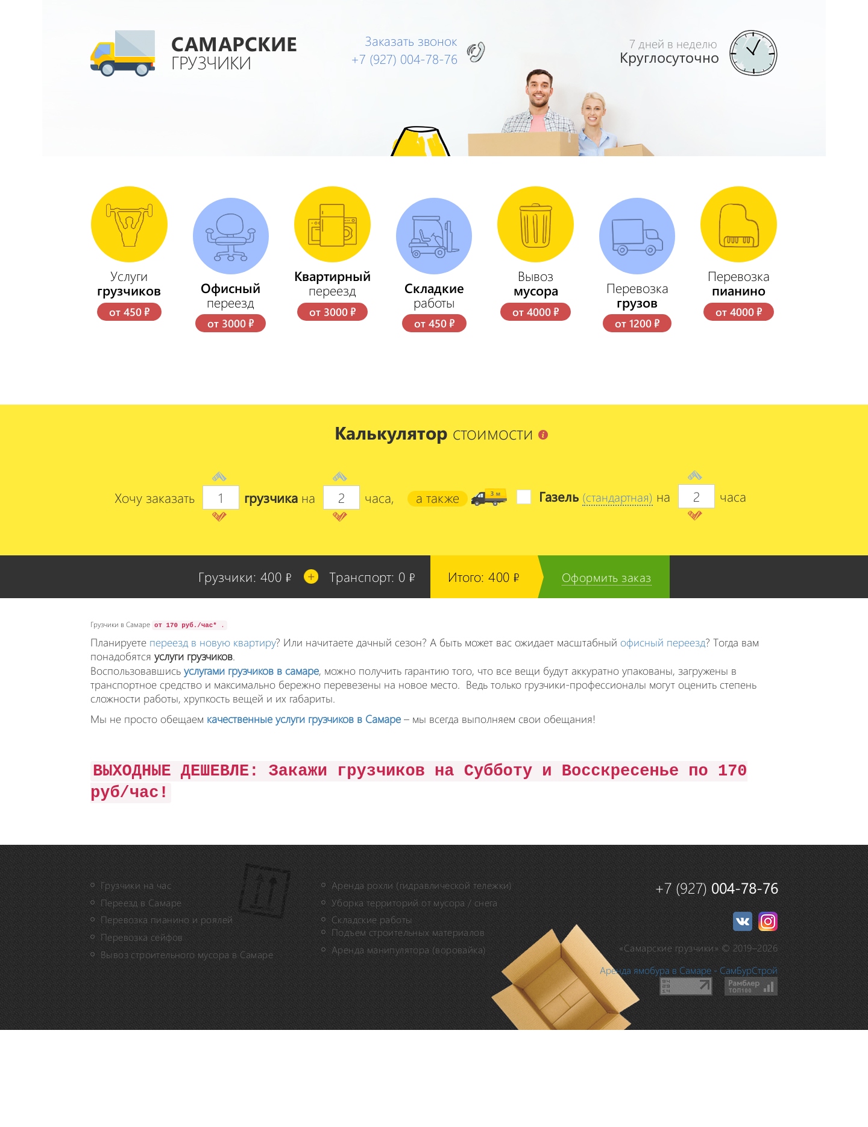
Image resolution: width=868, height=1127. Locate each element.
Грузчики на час (136, 982)
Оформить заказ (611, 674)
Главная (200, 141)
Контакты (204, 204)
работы (434, 391)
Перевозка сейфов (142, 1034)
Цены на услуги (223, 173)
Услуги (129, 380)
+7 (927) (409, 57)
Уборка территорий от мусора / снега (414, 999)
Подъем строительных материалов (408, 1029)
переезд (231, 391)
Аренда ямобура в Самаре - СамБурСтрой (689, 1067)
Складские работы (372, 1017)
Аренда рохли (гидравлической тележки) (422, 982)
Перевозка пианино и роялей (167, 1017)
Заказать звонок (414, 40)
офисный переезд (662, 739)
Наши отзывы (218, 236)
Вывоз (535, 380)
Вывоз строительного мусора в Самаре (187, 1052)
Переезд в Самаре (141, 999)
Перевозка (637, 391)
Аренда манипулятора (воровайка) (409, 1047)
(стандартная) (614, 594)
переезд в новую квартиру (212, 739)
